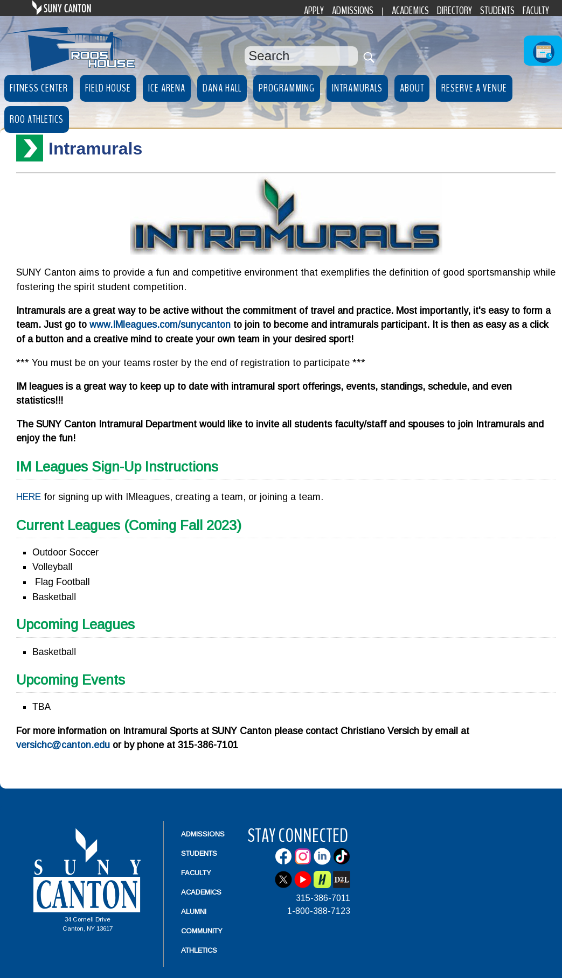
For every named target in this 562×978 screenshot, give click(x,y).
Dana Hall (222, 88)
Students (497, 10)
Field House (108, 88)
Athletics (199, 950)
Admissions (352, 10)
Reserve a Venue (474, 88)
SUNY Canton (86, 7)
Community (202, 931)
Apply (314, 10)
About (412, 88)
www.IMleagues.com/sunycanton (160, 324)
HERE (28, 496)
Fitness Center (39, 88)
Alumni (193, 911)
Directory (454, 10)
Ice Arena (166, 88)
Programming (287, 88)
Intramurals (357, 88)
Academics (410, 10)
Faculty (536, 10)
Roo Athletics (37, 119)
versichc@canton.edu (63, 745)
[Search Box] (301, 56)
